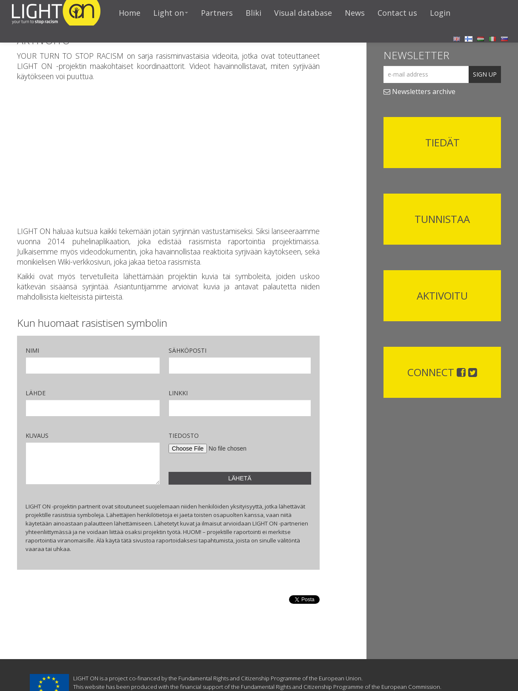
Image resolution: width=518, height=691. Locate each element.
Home (129, 13)
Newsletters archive (419, 91)
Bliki (253, 13)
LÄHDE (36, 393)
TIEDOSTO (184, 435)
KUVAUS (37, 435)
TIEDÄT (442, 142)
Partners (217, 13)
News (355, 13)
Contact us (397, 13)
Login (440, 13)
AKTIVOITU (442, 295)
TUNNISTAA (442, 219)
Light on (170, 13)
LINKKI (178, 393)
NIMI (32, 350)
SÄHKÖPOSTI (187, 350)
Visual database (303, 13)
